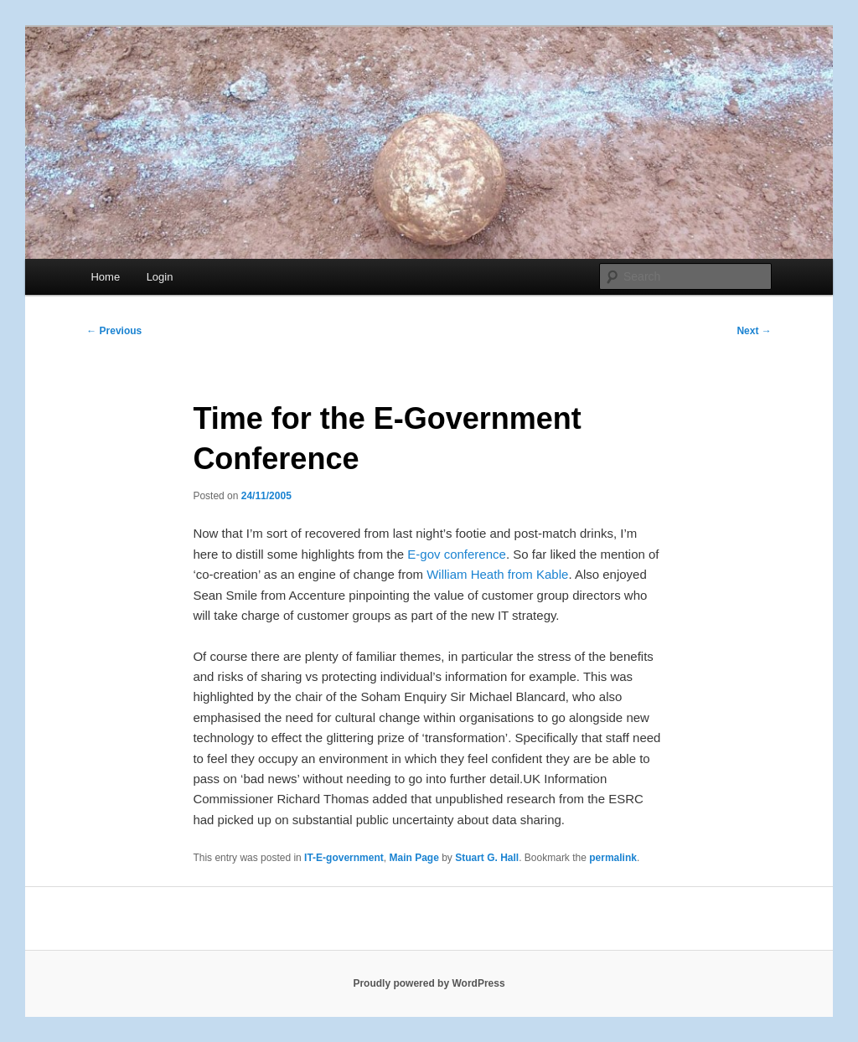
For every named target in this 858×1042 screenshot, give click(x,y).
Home (105, 277)
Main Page (413, 858)
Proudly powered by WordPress (428, 983)
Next (754, 331)
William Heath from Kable (497, 574)
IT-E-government (344, 858)
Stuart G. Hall (487, 858)
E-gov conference (456, 554)
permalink (613, 858)
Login (160, 277)
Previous (114, 331)
